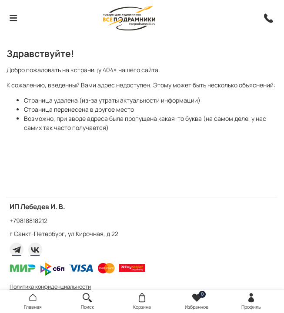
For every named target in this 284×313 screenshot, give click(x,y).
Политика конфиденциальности (50, 286)
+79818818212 (28, 220)
